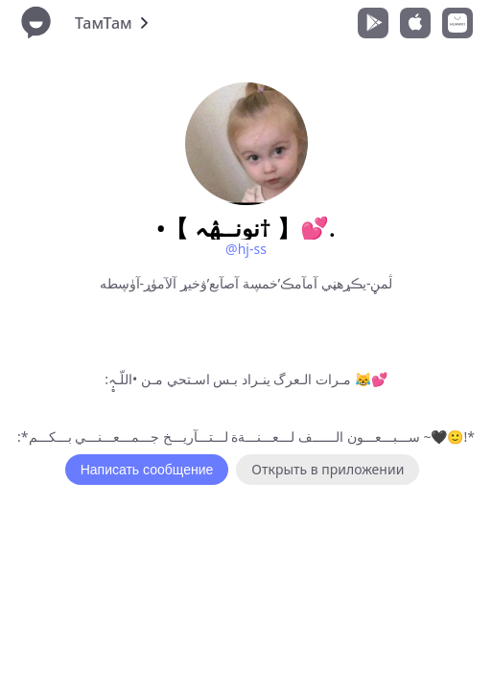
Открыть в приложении (327, 469)
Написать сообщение (147, 469)
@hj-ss (246, 249)
